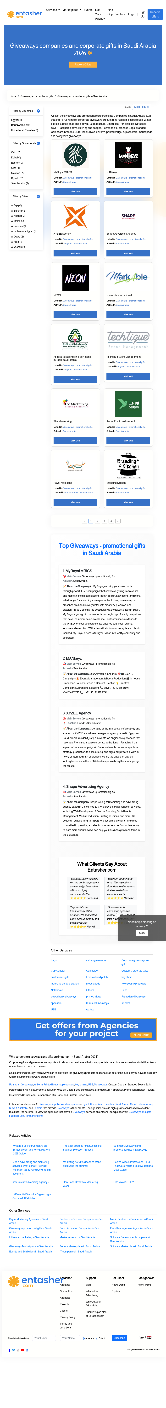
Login (131, 14)
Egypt (86, 1104)
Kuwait (13, 1108)
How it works (119, 1284)
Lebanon (143, 1104)
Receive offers (155, 14)
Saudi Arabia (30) (20, 125)
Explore (116, 1291)
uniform (38, 1084)
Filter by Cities (20, 196)
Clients (64, 1310)
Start (142, 932)
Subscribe (119, 1338)
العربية (145, 1337)
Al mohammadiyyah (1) (23, 231)
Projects (64, 1304)
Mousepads (100, 1084)
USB (90, 1084)
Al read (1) (16, 241)
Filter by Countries (22, 111)
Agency (89, 1338)
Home (13, 96)
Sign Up (142, 14)
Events (88, 10)
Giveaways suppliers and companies (59, 1104)
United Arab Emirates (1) (24, 130)
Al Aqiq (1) (16, 205)
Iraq (151, 1104)
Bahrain (37, 1108)
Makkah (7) (17, 173)
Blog (88, 1284)
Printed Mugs (51, 1084)
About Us (65, 1284)
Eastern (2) (17, 162)
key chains (81, 1084)
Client (102, 1338)
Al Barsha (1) (18, 210)
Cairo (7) (16, 152)
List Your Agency (100, 14)
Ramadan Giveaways (21, 1084)
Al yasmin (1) (18, 247)
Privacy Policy (67, 1317)
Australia (23, 1108)
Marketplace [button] (70, 10)
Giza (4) (15, 168)
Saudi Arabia (122, 1104)
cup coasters (67, 1084)
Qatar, (133, 1104)
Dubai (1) (16, 157)
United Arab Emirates (102, 1104)
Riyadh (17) (17, 178)
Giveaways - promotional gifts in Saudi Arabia (82, 96)
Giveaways (63, 1108)
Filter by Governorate (24, 143)
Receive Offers (83, 64)
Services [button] (51, 10)
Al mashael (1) (19, 226)
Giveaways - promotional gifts (37, 96)
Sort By (128, 107)
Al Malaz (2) (17, 221)
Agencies (65, 1297)
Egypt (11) (16, 120)
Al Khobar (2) (18, 215)
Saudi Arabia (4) (20, 183)
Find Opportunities (116, 12)
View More (75, 191)
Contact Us (66, 1291)
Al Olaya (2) (17, 236)
